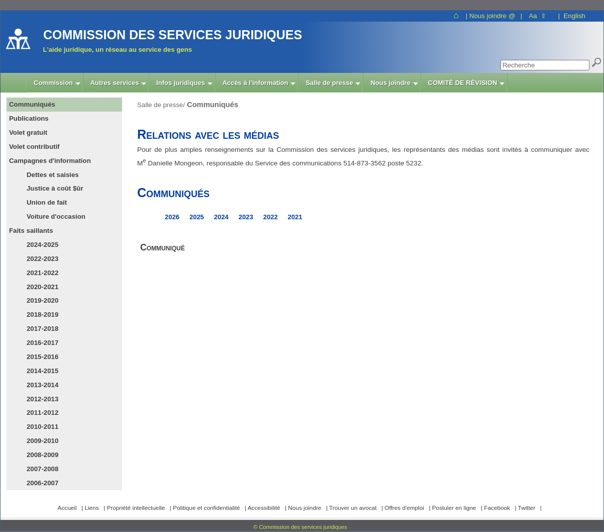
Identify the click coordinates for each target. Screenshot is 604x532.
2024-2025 (42, 244)
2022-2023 (42, 258)
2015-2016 (42, 357)
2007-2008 (42, 469)
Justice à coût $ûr (55, 188)
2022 (270, 217)
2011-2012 (42, 412)
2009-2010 (42, 441)
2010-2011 (42, 426)
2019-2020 (42, 300)
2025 (196, 217)
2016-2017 (42, 342)
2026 (172, 217)
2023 (246, 217)
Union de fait (47, 202)
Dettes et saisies (53, 175)
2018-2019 (42, 314)
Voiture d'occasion (56, 216)
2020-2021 (42, 287)
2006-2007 (42, 483)
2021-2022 (42, 273)
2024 (221, 217)
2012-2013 (42, 399)
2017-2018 (42, 328)
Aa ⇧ (537, 16)
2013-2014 (42, 385)
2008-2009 (42, 455)
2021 (295, 217)
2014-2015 (42, 371)
